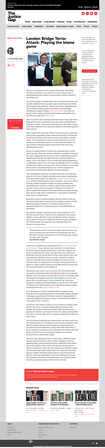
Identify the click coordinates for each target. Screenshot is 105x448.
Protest (95, 26)
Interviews (37, 21)
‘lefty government (56, 111)
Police (79, 26)
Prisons (86, 26)
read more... (92, 43)
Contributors (79, 21)
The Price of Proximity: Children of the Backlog (59, 404)
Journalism (50, 26)
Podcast (60, 21)
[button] (96, 13)
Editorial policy (11, 430)
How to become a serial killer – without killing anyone (85, 404)
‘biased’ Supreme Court (50, 287)
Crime (52, 410)
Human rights (27, 26)
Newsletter (93, 21)
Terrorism (17, 38)
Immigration (38, 26)
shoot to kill (49, 116)
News (27, 21)
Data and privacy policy (14, 432)
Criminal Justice (13, 26)
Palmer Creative (67, 446)
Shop (69, 21)
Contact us (10, 427)
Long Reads (49, 21)
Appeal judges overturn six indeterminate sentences (36, 404)
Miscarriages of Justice (65, 26)
